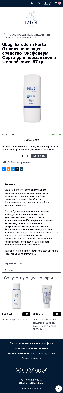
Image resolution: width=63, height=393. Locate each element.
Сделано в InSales (31, 389)
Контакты (36, 358)
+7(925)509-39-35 (33, 380)
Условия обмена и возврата (22, 353)
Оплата (25, 358)
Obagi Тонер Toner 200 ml (15, 319)
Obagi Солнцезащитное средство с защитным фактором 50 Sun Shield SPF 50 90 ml (45, 324)
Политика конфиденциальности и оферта (31, 343)
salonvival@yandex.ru (33, 383)
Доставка (50, 353)
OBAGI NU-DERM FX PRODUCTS (20, 37)
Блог (41, 353)
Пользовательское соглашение (31, 348)
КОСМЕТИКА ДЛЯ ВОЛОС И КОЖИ (26, 35)
